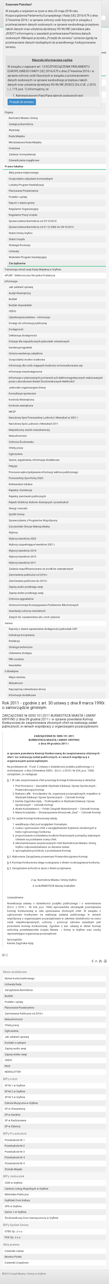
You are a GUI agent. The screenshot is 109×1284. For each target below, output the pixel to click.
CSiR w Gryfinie (13, 1182)
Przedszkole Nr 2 (15, 1145)
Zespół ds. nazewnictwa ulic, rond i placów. (34, 617)
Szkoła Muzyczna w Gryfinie (21, 1103)
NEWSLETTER (13, 1071)
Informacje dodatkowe (22, 695)
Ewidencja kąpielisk (20, 347)
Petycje (13, 466)
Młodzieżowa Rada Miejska (25, 142)
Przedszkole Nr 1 (15, 1140)
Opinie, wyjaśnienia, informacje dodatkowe (34, 459)
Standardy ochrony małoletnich (27, 610)
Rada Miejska (17, 136)
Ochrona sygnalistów (21, 598)
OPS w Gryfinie (13, 1206)
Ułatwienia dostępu (20, 653)
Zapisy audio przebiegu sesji (26, 586)
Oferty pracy (16, 447)
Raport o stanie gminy (21, 202)
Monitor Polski (13, 1256)
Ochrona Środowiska (21, 441)
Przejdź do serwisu (22, 102)
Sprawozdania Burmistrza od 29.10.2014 (32, 221)
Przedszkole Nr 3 (15, 1151)
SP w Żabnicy (12, 1126)
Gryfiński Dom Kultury (17, 1200)
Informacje (11, 281)
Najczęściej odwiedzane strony (27, 689)
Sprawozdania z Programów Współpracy (33, 520)
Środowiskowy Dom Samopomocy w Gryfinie (31, 1217)
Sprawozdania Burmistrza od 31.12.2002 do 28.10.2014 (41, 226)
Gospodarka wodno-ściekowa (27, 359)
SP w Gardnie (12, 1114)
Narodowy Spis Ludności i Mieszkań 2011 (33, 423)
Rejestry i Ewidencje (20, 490)
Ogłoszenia (15, 454)
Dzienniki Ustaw (14, 1251)
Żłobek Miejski (13, 1169)
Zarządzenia (17, 263)
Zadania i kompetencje (22, 154)
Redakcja (14, 641)
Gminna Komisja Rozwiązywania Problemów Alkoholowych (44, 605)
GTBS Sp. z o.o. (14, 1231)
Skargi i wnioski (18, 508)
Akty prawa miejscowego (24, 172)
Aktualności (16, 683)
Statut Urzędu (17, 239)
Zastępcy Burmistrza (21, 124)
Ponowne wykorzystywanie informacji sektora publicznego (43, 472)
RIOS (7, 1066)
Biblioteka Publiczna (17, 1194)
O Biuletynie (11, 671)
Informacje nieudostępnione (25, 371)
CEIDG (12, 311)
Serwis (9, 623)
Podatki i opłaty (18, 196)
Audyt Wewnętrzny (20, 293)
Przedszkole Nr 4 (15, 1157)
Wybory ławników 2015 (22, 556)
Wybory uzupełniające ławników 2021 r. (32, 544)
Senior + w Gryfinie (15, 1211)
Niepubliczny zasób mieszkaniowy (29, 429)
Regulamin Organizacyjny (23, 208)
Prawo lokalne (14, 166)
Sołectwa (14, 148)
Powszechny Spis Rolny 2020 (26, 478)
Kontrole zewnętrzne (21, 405)
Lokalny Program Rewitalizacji (26, 184)
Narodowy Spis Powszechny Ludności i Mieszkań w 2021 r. (43, 417)
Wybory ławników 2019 (22, 550)
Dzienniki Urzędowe (16, 1262)
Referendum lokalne (20, 484)
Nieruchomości (18, 435)
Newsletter (15, 665)
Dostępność (16, 329)
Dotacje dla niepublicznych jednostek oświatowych (39, 341)
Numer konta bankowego (20, 978)
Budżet (13, 299)
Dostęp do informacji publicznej (28, 323)
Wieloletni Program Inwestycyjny (28, 257)
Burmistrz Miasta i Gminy (23, 118)
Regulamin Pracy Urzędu (23, 214)
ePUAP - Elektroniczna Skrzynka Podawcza (30, 275)
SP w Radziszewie (15, 1120)
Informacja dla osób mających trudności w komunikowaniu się (45, 365)
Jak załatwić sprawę (21, 287)
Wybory (13, 532)
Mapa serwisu (17, 677)
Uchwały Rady (13, 984)
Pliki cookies (16, 659)
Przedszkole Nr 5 (15, 1163)
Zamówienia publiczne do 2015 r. (28, 580)
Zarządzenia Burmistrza (19, 990)
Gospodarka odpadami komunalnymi (31, 178)
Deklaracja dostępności (23, 335)
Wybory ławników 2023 (22, 538)
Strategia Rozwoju (19, 245)
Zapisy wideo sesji (16, 1054)
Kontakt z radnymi (15, 1042)
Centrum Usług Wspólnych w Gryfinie (26, 1188)
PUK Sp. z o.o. (13, 1237)
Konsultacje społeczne (22, 393)
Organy (9, 112)
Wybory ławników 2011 (22, 562)
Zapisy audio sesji (15, 1048)
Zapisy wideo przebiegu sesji (26, 592)
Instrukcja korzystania (21, 635)
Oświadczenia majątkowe (24, 160)
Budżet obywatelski (20, 305)
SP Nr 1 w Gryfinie (15, 1085)
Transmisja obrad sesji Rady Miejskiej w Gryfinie (33, 269)
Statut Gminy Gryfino (21, 233)
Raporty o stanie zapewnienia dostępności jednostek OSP (43, 628)
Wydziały (14, 130)
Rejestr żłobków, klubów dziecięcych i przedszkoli (38, 502)
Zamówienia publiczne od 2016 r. (28, 574)
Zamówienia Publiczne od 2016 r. (24, 1013)
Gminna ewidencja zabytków (26, 353)
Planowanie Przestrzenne (23, 190)
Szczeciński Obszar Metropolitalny (29, 526)
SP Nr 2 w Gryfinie (15, 1091)
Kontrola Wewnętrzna (21, 399)
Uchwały (14, 251)
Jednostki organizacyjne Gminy (27, 387)
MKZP (12, 411)
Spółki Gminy (16, 514)
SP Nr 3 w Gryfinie (15, 1097)
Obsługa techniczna (20, 647)
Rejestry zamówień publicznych (27, 496)
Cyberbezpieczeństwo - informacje (29, 317)
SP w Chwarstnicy (15, 1108)
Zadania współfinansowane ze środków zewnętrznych (41, 568)
